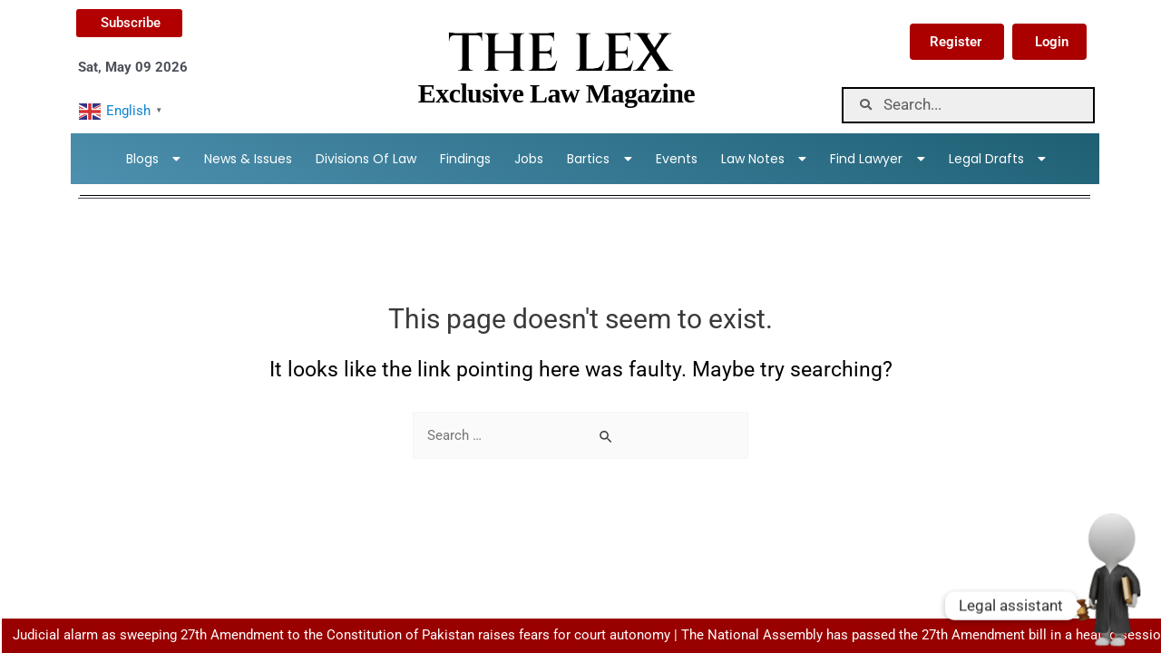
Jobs (528, 159)
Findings (465, 159)
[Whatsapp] (1110, 605)
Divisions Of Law (366, 159)
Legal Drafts (998, 158)
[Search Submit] (607, 436)
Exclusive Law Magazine (556, 93)
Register (955, 42)
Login (1051, 42)
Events (677, 159)
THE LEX (559, 54)
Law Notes (764, 158)
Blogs (153, 158)
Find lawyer (877, 158)
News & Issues (248, 159)
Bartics (599, 158)
